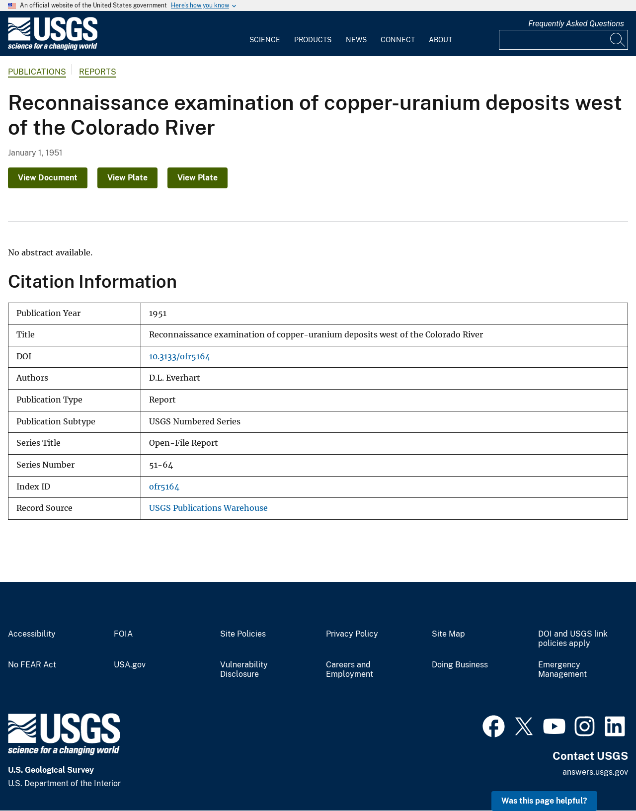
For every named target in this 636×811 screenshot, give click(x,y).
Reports (97, 72)
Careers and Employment (349, 669)
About (440, 40)
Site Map (448, 634)
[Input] (563, 40)
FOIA (123, 634)
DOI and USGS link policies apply (573, 639)
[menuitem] (264, 34)
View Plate (127, 177)
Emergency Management (562, 669)
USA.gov (130, 664)
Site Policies (243, 634)
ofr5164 (164, 486)
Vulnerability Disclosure (244, 669)
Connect (398, 40)
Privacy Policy (352, 634)
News (356, 40)
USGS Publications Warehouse (208, 508)
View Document (48, 177)
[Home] (52, 48)
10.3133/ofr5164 (179, 356)
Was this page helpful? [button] (544, 801)
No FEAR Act (32, 664)
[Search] (618, 40)
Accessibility (32, 634)
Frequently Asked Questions (576, 23)
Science (264, 40)
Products (312, 40)
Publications (37, 72)
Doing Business (460, 664)
